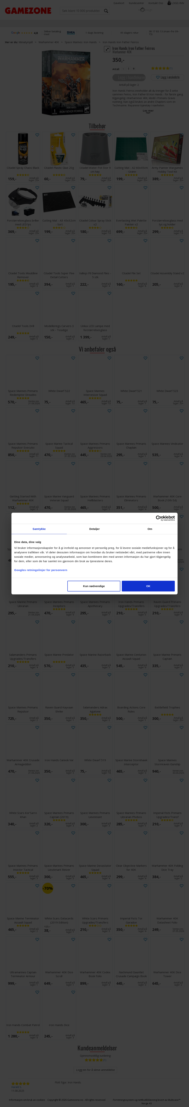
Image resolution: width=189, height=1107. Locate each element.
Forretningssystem (123, 1099)
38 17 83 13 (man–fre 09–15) (164, 33)
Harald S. (16, 1087)
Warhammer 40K (49, 42)
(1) (171, 68)
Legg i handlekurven (132, 77)
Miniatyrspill (26, 42)
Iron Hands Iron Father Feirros (121, 42)
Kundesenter (136, 3)
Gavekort (119, 3)
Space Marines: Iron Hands (81, 42)
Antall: (116, 69)
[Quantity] (128, 68)
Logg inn (177, 3)
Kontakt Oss (155, 3)
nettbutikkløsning (147, 1099)
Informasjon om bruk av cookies (27, 1099)
